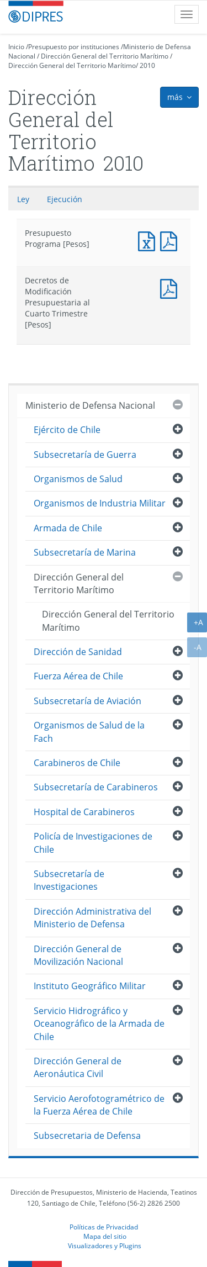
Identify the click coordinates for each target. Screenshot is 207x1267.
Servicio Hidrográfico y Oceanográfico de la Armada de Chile (99, 1024)
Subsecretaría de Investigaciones (69, 880)
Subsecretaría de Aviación (87, 701)
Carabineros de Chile (77, 763)
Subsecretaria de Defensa (87, 1135)
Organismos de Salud (78, 479)
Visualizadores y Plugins (104, 1245)
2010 (147, 65)
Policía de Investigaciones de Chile (93, 842)
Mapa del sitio (104, 1236)
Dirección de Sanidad (78, 652)
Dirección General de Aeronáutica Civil (77, 1067)
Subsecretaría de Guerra (85, 454)
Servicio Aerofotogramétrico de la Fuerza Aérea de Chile (99, 1104)
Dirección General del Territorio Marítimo (104, 56)
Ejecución (64, 199)
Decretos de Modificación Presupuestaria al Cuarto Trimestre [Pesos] (171, 287)
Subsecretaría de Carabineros (96, 787)
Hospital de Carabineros (84, 812)
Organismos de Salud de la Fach (89, 731)
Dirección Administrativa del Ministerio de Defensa (92, 917)
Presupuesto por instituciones (73, 46)
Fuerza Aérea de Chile (78, 676)
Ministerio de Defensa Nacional (90, 405)
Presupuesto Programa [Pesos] (149, 240)
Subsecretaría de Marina (85, 552)
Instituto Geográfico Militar (90, 986)
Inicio (16, 46)
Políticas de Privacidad (104, 1226)
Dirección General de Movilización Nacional (78, 955)
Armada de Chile (68, 528)
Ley (23, 199)
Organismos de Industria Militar (100, 503)
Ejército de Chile (67, 430)
